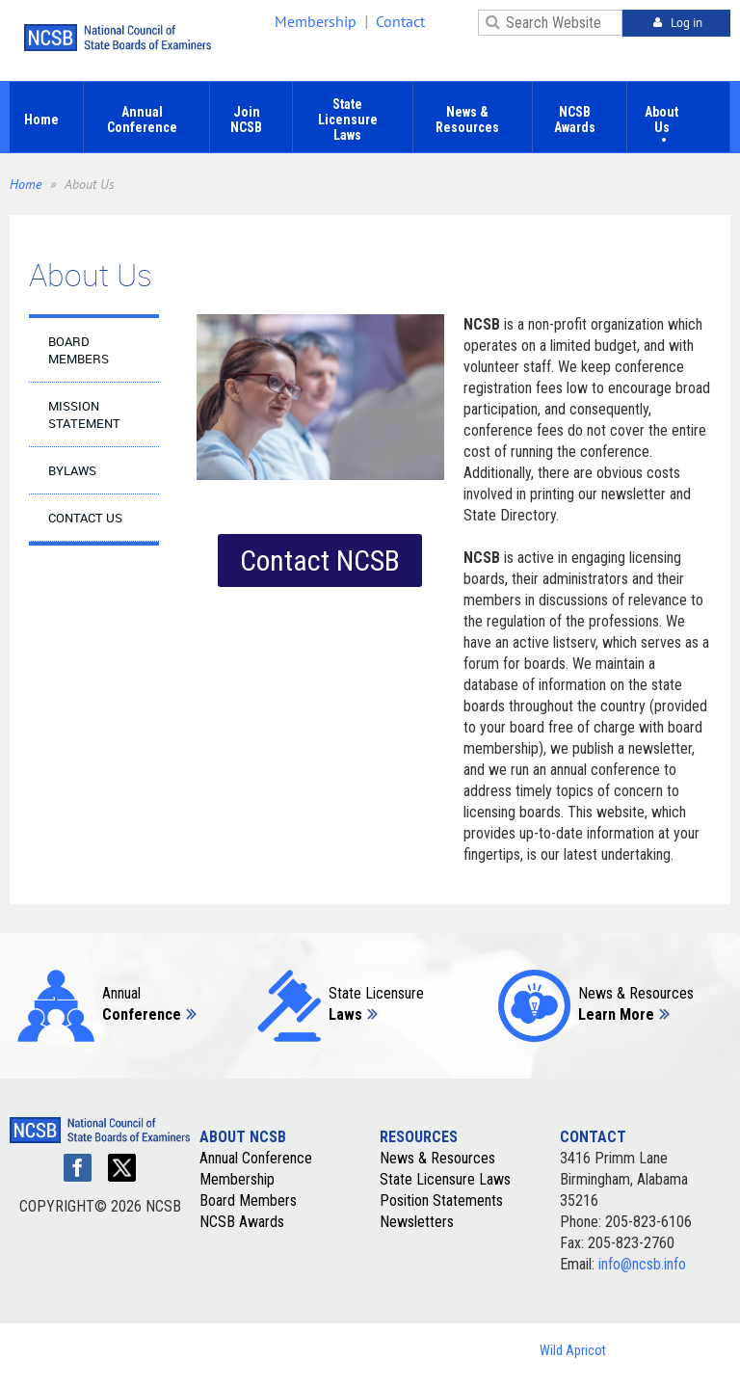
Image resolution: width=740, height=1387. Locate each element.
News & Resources (437, 1158)
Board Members (248, 1200)
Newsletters (417, 1222)
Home (25, 184)
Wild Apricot (573, 1350)
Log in (686, 22)
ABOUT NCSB (242, 1137)
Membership (316, 21)
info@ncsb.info (642, 1264)
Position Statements (441, 1200)
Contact (400, 21)
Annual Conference (255, 1158)
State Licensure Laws (445, 1179)
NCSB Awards (241, 1222)
